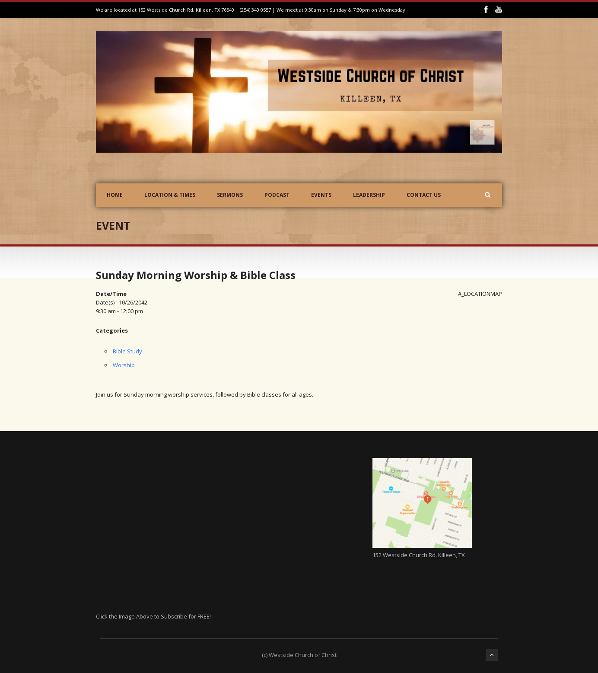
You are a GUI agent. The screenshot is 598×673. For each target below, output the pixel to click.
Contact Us (424, 195)
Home (115, 195)
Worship (124, 365)
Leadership (369, 195)
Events (321, 195)
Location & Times (169, 195)
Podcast (276, 195)
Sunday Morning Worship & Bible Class (196, 275)
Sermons (230, 195)
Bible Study (127, 351)
